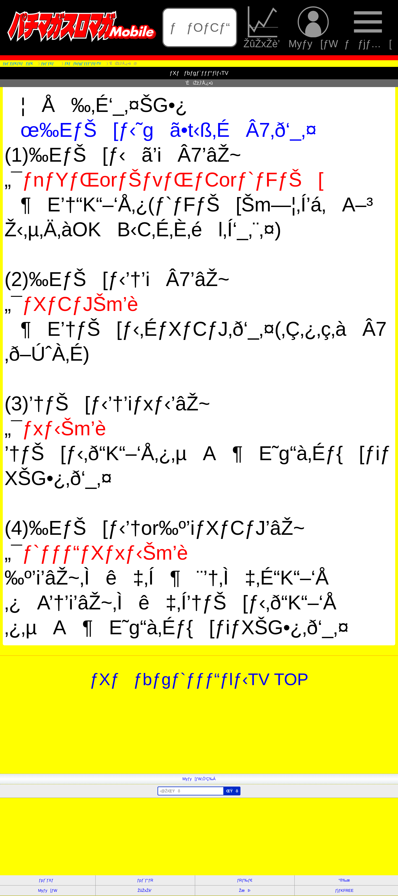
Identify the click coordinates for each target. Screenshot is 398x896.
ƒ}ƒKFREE (344, 890)
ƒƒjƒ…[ (368, 27)
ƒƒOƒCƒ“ (199, 27)
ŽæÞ (244, 890)
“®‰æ (344, 880)
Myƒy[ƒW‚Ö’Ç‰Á (199, 779)
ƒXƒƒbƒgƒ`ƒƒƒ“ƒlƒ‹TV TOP (199, 679)
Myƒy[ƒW (313, 27)
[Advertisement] (166, 735)
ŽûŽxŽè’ (262, 27)
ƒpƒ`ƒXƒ (47, 880)
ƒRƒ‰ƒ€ (244, 880)
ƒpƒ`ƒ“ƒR (145, 880)
